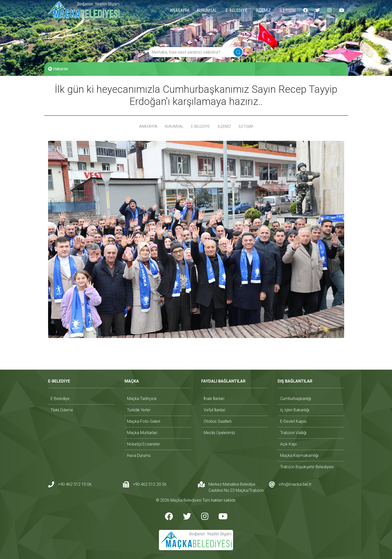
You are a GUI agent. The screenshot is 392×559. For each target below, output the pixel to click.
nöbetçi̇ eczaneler (143, 444)
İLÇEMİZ (263, 10)
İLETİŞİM (288, 10)
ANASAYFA (179, 10)
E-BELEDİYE (236, 10)
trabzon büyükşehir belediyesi (307, 466)
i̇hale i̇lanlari (214, 398)
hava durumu (139, 455)
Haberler (58, 68)
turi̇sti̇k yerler (139, 410)
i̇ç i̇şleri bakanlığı (294, 410)
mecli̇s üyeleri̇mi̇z (219, 432)
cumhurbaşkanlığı (295, 398)
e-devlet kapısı (293, 421)
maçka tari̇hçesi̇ (141, 398)
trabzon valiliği (293, 432)
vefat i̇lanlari (214, 410)
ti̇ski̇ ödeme (62, 410)
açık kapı (288, 444)
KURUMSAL (207, 10)
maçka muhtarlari (142, 432)
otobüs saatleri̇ (217, 421)
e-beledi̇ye (60, 398)
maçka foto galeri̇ (143, 421)
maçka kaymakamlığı (299, 455)
